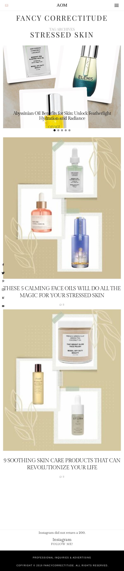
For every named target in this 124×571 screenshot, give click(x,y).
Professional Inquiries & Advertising (62, 557)
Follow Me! (62, 544)
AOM (62, 5)
